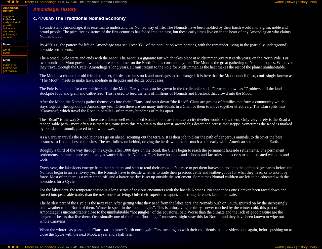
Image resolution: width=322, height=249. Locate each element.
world (6, 49)
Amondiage (47, 2)
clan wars (9, 31)
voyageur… (10, 16)
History (28, 2)
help (313, 2)
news (291, 2)
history (303, 2)
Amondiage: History (11, 9)
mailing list (9, 64)
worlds (280, 2)
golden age (10, 34)
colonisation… (12, 28)
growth (7, 25)
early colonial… (13, 22)
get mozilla (10, 71)
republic (8, 37)
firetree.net (10, 67)
